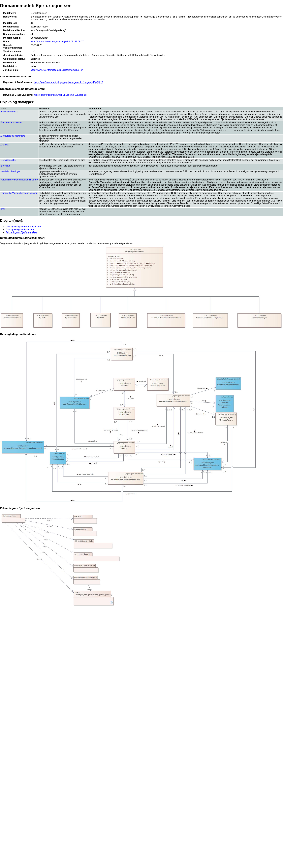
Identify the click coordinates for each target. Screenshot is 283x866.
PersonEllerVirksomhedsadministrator (19, 179)
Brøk (2, 209)
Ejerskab (4, 144)
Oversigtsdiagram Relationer (20, 229)
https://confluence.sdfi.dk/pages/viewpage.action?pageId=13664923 (68, 82)
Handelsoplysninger (10, 171)
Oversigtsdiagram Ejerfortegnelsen (23, 226)
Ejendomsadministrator (12, 122)
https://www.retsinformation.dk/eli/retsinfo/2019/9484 (56, 70)
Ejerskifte (5, 166)
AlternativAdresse (9, 111)
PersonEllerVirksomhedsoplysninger (18, 193)
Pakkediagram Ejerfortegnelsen (21, 232)
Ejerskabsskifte (8, 160)
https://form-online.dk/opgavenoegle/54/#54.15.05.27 (57, 41)
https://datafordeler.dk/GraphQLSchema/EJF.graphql (60, 95)
